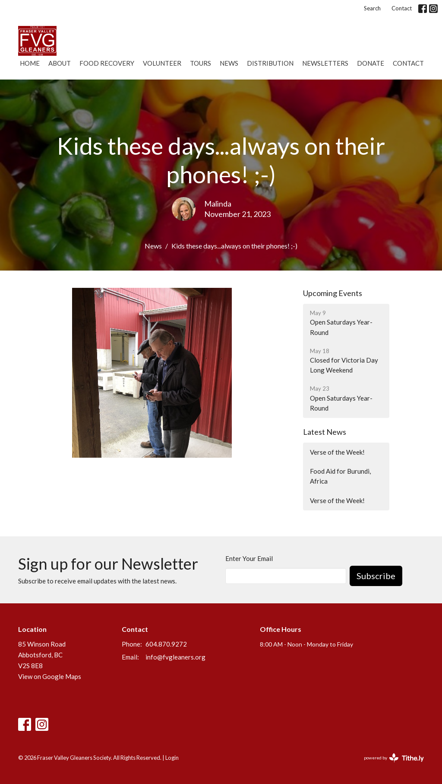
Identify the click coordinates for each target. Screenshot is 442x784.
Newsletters (325, 63)
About (59, 63)
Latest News (324, 432)
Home (30, 63)
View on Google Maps (49, 676)
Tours (200, 63)
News (229, 63)
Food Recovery (106, 63)
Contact (401, 8)
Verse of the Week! (337, 452)
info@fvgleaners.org (175, 657)
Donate (370, 63)
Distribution (270, 63)
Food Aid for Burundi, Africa (340, 476)
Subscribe (376, 575)
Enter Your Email (249, 558)
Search (372, 8)
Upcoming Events (332, 293)
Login (172, 757)
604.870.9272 (166, 644)
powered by (394, 757)
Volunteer (162, 63)
